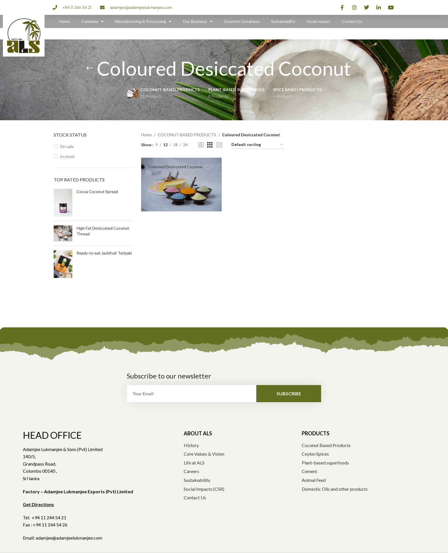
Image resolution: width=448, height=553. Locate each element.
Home (64, 21)
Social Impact (318, 21)
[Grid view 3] (210, 145)
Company (92, 21)
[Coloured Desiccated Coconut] (181, 184)
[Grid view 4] (219, 145)
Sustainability (283, 21)
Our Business (198, 21)
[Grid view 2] (201, 145)
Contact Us (352, 21)
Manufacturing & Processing (143, 21)
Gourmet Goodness (242, 21)
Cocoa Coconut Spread (97, 191)
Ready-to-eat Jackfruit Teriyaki (104, 253)
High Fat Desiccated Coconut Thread (103, 231)
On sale (67, 146)
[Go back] (90, 68)
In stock (67, 156)
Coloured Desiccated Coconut (175, 166)
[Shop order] (257, 145)
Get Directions (38, 504)
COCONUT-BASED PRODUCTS (187, 134)
